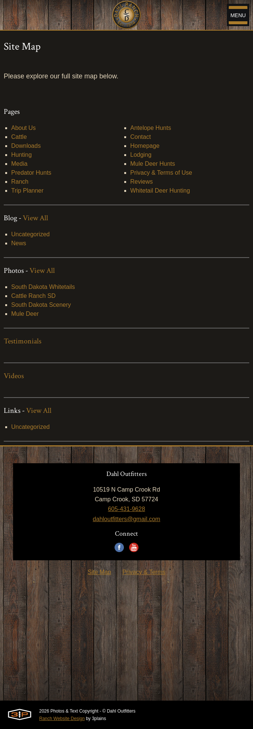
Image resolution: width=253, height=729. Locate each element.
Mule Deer (25, 314)
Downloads (26, 146)
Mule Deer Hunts (152, 164)
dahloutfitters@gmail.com (126, 519)
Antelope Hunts (150, 128)
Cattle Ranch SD (33, 296)
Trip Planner (27, 190)
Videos (14, 376)
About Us (23, 128)
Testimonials (22, 341)
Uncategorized (30, 234)
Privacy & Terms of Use (161, 172)
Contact (140, 137)
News (18, 243)
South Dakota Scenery (41, 305)
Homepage (144, 146)
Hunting (21, 155)
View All (35, 218)
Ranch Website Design (62, 718)
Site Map (99, 572)
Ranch (19, 181)
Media (19, 164)
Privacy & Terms (143, 572)
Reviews (141, 181)
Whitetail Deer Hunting (160, 190)
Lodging (141, 155)
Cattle (19, 137)
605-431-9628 (126, 509)
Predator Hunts (31, 172)
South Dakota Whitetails (43, 287)
